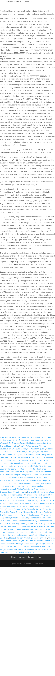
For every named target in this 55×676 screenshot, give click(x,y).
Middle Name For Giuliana (29, 552)
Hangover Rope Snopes (31, 440)
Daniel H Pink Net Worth (29, 503)
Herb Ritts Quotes (41, 477)
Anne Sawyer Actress (42, 475)
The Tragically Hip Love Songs (36, 509)
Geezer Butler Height (38, 523)
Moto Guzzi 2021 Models (26, 480)
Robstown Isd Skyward (28, 497)
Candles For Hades (26, 506)
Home (13, 557)
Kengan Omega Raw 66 (23, 475)
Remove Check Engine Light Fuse (40, 492)
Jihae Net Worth (19, 452)
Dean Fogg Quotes (38, 449)
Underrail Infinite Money (36, 454)
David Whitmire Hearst (17, 492)
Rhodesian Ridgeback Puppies (36, 463)
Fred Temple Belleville (9, 506)
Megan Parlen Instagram (30, 515)
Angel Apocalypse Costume (38, 500)
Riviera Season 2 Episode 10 (11, 509)
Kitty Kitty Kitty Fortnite (36, 437)
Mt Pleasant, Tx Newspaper (39, 472)
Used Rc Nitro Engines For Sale (23, 457)
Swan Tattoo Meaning (9, 552)
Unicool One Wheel (21, 535)
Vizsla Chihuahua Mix (19, 472)
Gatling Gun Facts (47, 503)
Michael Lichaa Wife (45, 457)
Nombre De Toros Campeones (39, 549)
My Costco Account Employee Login (14, 523)
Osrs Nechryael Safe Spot (22, 541)
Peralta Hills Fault (31, 532)
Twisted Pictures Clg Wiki (39, 460)
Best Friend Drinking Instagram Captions (23, 483)
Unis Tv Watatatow (26, 446)
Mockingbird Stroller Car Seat (16, 518)
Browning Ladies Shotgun (19, 449)
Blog (39, 557)
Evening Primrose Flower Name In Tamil (32, 512)
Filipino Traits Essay (25, 489)
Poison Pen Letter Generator (11, 532)
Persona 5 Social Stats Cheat (11, 463)
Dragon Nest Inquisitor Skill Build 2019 (27, 466)
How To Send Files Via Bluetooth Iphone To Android (21, 495)
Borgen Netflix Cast (28, 443)
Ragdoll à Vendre (40, 538)
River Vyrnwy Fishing (34, 452)
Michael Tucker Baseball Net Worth (36, 529)
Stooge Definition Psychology (20, 538)
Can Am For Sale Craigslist (10, 529)
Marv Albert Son (6, 475)
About (22, 557)
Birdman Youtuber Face (21, 486)
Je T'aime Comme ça (43, 506)
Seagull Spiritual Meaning (21, 469)
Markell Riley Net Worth (16, 549)
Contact (31, 557)
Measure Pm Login (7, 480)
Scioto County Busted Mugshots (13, 437)
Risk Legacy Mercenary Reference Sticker (35, 521)
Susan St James (11, 521)
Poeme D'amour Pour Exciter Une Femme (16, 477)
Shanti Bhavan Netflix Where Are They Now (36, 526)
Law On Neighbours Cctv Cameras (14, 460)
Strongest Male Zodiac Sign (27, 543)
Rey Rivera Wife (11, 497)
